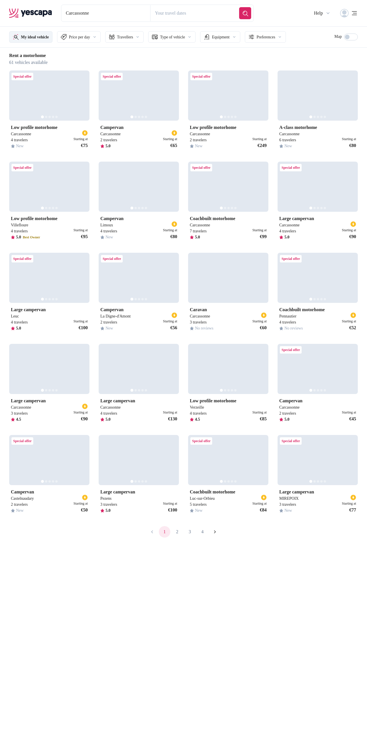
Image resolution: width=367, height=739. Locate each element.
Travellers (134, 37)
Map (337, 36)
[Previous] (16, 95)
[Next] (82, 95)
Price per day (85, 37)
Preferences (284, 37)
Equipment (236, 37)
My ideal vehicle (33, 37)
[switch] (351, 37)
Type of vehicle (184, 37)
